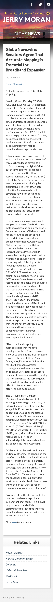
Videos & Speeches (16, 570)
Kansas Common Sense (19, 558)
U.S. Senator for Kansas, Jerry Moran (26, 17)
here (14, 522)
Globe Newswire (15, 84)
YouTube (49, 4)
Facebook (31, 4)
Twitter (40, 4)
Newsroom (23, 37)
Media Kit (11, 576)
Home (14, 37)
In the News (36, 37)
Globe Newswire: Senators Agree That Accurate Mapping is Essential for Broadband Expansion (26, 59)
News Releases (14, 552)
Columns (11, 564)
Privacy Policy (17, 597)
